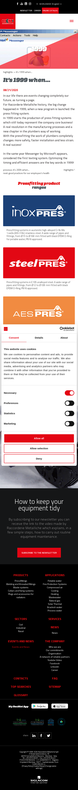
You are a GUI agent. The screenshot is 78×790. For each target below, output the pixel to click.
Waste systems (20, 587)
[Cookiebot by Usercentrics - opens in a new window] (59, 329)
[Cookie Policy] (38, 765)
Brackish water (54, 607)
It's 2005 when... (21, 169)
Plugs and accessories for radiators (21, 595)
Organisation (54, 653)
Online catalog (50, 10)
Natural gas (54, 600)
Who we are (55, 646)
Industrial (20, 627)
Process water (55, 610)
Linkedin (55, 666)
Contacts (21, 678)
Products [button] (20, 574)
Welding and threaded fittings (21, 583)
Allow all (39, 438)
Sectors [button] (21, 618)
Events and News (21, 646)
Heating (55, 593)
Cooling (54, 590)
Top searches (21, 686)
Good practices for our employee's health (28, 172)
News (55, 632)
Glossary (21, 694)
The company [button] (55, 640)
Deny (39, 458)
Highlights (8, 71)
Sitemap (55, 686)
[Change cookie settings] (46, 766)
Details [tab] (39, 337)
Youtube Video (55, 659)
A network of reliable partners (55, 656)
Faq (55, 678)
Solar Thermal (55, 603)
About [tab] (64, 337)
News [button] (55, 626)
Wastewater (55, 597)
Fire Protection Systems (55, 583)
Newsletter (26, 10)
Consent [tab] (14, 337)
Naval (21, 631)
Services (54, 618)
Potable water (55, 580)
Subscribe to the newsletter (39, 552)
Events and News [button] (21, 640)
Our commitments (55, 650)
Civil (21, 624)
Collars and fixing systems (21, 590)
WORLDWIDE (49, 3)
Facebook (55, 663)
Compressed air (55, 587)
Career (37, 10)
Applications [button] (55, 574)
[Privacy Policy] (27, 765)
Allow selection (39, 448)
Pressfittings (21, 580)
